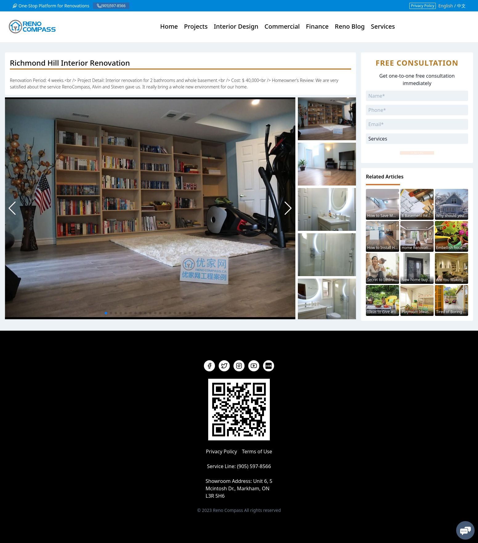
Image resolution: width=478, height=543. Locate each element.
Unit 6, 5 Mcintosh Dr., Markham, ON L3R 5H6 (239, 488)
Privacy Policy (422, 5)
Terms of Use (257, 451)
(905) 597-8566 (254, 466)
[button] (288, 208)
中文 (461, 6)
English (445, 6)
